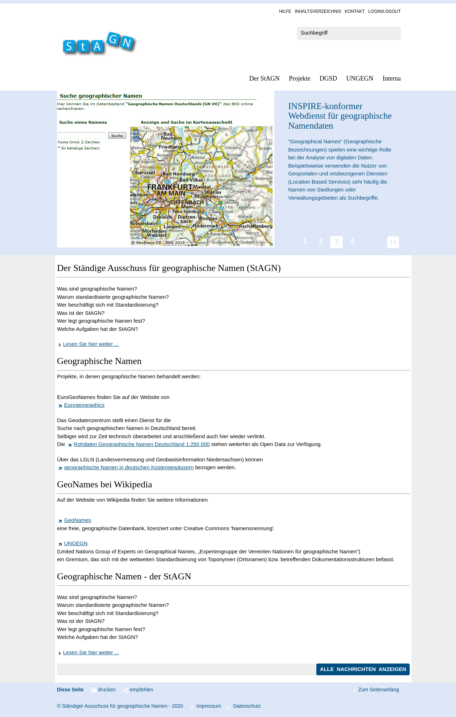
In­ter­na (392, 78)
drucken (107, 689)
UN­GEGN (359, 78)
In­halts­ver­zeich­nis (318, 11)
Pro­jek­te (299, 78)
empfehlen (141, 689)
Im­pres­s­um (208, 706)
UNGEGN (76, 543)
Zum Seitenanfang (378, 689)
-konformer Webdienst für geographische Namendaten (340, 115)
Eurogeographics (84, 405)
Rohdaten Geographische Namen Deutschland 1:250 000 (142, 444)
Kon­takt (355, 11)
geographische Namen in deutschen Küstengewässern (129, 467)
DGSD (328, 78)
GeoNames (77, 520)
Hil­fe (285, 11)
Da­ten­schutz (247, 706)
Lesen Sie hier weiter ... (91, 344)
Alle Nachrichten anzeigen (363, 669)
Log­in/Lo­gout (384, 11)
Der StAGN (264, 78)
